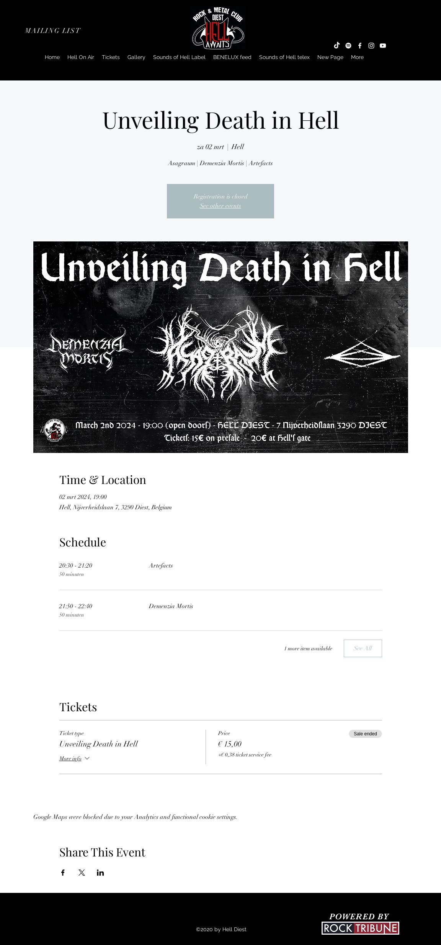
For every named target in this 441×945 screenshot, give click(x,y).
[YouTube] (383, 45)
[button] (53, 30)
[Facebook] (360, 45)
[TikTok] (337, 45)
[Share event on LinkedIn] (100, 873)
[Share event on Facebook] (63, 873)
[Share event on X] (81, 873)
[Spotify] (348, 45)
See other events (220, 206)
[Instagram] (371, 45)
